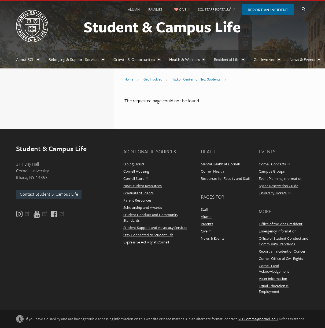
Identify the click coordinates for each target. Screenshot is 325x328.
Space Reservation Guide (278, 185)
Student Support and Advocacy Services (155, 227)
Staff (204, 209)
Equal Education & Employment (274, 288)
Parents (207, 224)
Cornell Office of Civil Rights (281, 258)
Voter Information (273, 278)
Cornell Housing (136, 171)
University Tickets (274, 193)
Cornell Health (212, 171)
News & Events (212, 238)
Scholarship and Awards (142, 207)
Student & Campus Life (162, 26)
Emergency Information (278, 231)
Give (206, 231)
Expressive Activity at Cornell (146, 242)
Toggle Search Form (303, 9)
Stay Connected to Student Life (148, 235)
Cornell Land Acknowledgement (274, 268)
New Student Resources (142, 185)
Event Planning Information (280, 178)
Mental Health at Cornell (220, 164)
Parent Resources (137, 200)
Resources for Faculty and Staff (225, 178)
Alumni (134, 9)
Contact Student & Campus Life (49, 194)
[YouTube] (40, 214)
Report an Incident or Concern (283, 251)
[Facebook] (57, 214)
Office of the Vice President (280, 224)
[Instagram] (23, 214)
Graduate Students (138, 193)
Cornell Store (135, 178)
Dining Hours (133, 164)
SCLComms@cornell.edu (260, 319)
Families (155, 9)
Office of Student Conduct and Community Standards (283, 241)
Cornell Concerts (274, 164)
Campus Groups (272, 171)
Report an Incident (268, 10)
